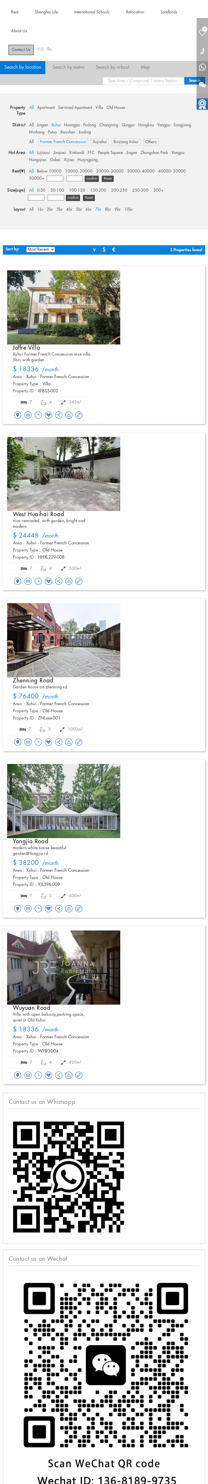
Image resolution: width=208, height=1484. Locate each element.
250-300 (140, 190)
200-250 (119, 190)
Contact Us (21, 50)
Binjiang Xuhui (126, 142)
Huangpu (72, 125)
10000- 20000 (79, 171)
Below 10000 (49, 171)
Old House (116, 108)
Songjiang (182, 125)
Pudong (89, 125)
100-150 (77, 190)
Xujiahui (100, 142)
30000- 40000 (141, 171)
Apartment (46, 108)
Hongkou (146, 125)
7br (98, 209)
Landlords (169, 12)
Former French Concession (63, 142)
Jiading (85, 132)
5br (79, 209)
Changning (108, 125)
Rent (14, 12)
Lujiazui (43, 153)
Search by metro (68, 67)
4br (69, 209)
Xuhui (56, 125)
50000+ (36, 178)
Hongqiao (37, 160)
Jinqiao (60, 153)
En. (50, 49)
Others (151, 142)
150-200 (98, 190)
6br (88, 209)
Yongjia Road (30, 841)
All (31, 108)
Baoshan (67, 132)
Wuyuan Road (32, 1008)
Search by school (112, 67)
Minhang (36, 132)
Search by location (22, 67)
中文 (40, 49)
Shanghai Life (46, 12)
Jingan (42, 125)
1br (40, 209)
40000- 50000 (172, 171)
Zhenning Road (33, 681)
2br (50, 209)
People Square (110, 153)
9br (118, 209)
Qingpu (128, 125)
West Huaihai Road (38, 514)
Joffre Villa (26, 348)
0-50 (41, 190)
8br (108, 209)
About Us (19, 31)
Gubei (55, 160)
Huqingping (88, 160)
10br (128, 209)
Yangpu (163, 125)
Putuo (52, 132)
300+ (158, 190)
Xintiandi (76, 153)
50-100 (57, 190)
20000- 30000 (110, 171)
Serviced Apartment (75, 108)
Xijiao (69, 160)
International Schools (92, 12)
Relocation (135, 12)
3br (59, 209)
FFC (91, 153)
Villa (99, 108)
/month (36, 370)
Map (145, 67)
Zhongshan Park (154, 153)
